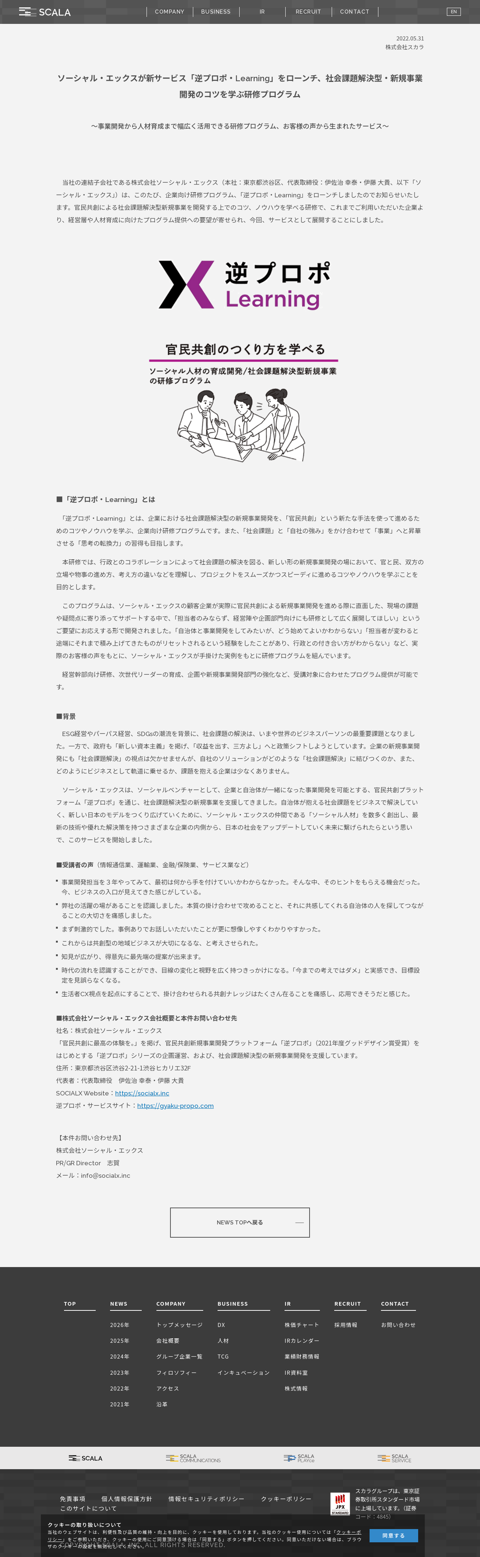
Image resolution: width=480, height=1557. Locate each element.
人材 (223, 1340)
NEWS (119, 1303)
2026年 (120, 1324)
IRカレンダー (302, 1340)
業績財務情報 (302, 1356)
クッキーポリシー (286, 1499)
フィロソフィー (176, 1372)
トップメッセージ (179, 1324)
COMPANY (171, 1303)
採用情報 (346, 1324)
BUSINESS (233, 1303)
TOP (70, 1303)
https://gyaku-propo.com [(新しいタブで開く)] (175, 1105)
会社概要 (168, 1340)
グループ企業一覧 (179, 1356)
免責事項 (73, 1499)
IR (288, 1303)
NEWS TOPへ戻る (240, 1222)
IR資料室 (296, 1372)
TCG (223, 1356)
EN (454, 11)
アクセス (168, 1388)
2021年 (120, 1404)
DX (221, 1324)
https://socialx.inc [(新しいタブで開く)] (142, 1093)
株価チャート (302, 1324)
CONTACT (355, 11)
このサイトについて (88, 1508)
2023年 (120, 1372)
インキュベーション (244, 1372)
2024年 (120, 1356)
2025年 (120, 1340)
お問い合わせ (398, 1324)
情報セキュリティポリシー (207, 1499)
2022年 (120, 1388)
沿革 (162, 1404)
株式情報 (296, 1388)
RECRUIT (309, 11)
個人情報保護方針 (127, 1499)
